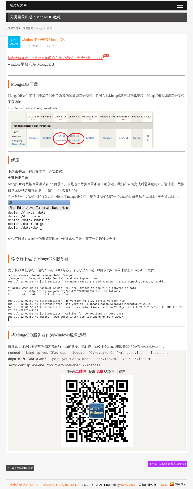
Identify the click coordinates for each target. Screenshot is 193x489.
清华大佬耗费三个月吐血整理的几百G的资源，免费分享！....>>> (59, 58)
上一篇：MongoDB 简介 (20, 467)
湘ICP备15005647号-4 (68, 484)
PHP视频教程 (44, 484)
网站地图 (28, 484)
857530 (164, 484)
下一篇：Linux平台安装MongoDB (167, 463)
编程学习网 (14, 28)
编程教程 (28, 28)
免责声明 (16, 484)
